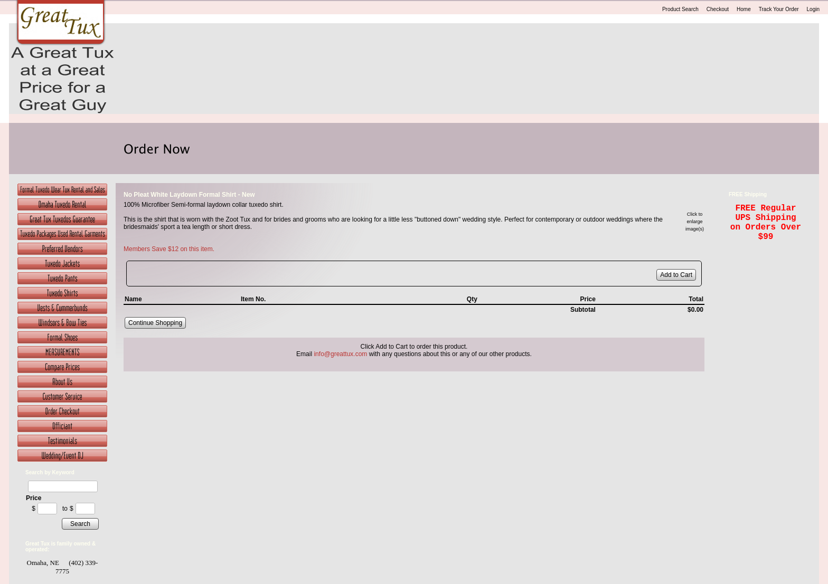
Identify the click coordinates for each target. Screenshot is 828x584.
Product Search (680, 9)
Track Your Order (779, 9)
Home (744, 9)
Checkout (718, 9)
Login (813, 9)
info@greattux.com (340, 354)
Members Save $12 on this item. (169, 249)
